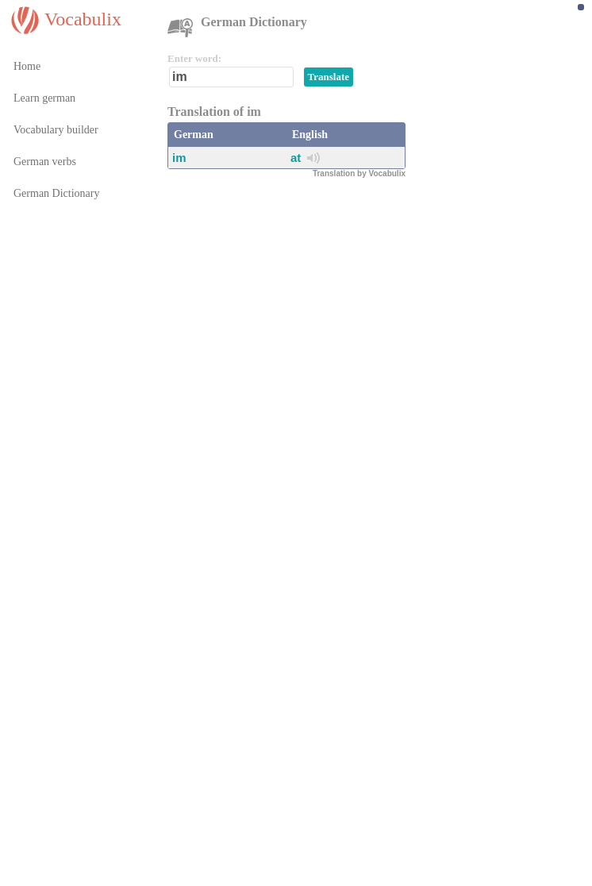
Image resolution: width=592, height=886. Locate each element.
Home (26, 66)
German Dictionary (56, 193)
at (295, 157)
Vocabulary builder (55, 130)
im (179, 157)
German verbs (44, 162)
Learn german (44, 98)
